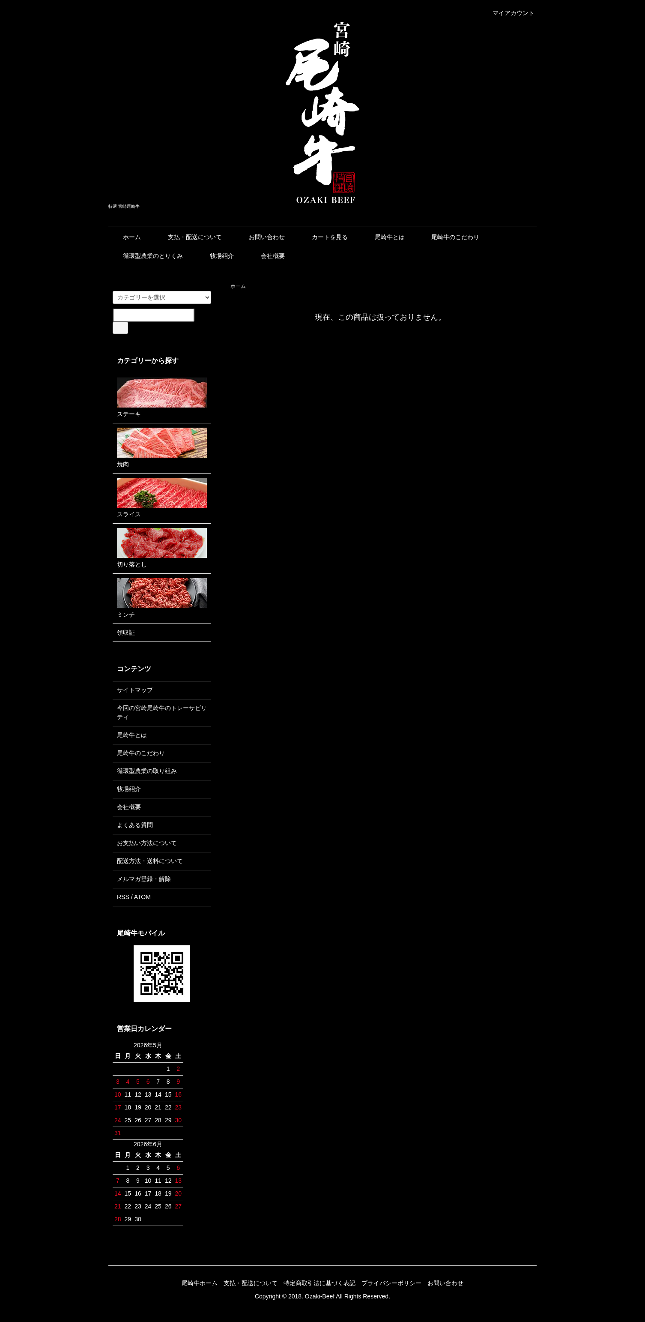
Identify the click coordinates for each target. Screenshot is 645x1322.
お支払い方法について (147, 842)
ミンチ (162, 598)
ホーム (125, 237)
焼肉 (162, 448)
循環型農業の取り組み (147, 770)
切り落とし (162, 548)
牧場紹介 (215, 255)
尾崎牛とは (383, 237)
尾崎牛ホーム (200, 1283)
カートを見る (323, 237)
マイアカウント (509, 12)
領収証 (126, 632)
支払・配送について (188, 237)
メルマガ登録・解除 (144, 878)
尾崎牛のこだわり (449, 237)
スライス (162, 498)
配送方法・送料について (150, 860)
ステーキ (162, 397)
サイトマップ (135, 689)
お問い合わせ (260, 237)
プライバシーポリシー (391, 1283)
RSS (123, 896)
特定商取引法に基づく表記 (319, 1283)
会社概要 (266, 255)
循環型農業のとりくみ (146, 255)
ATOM (142, 896)
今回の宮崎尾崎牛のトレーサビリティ (162, 712)
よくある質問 (135, 824)
